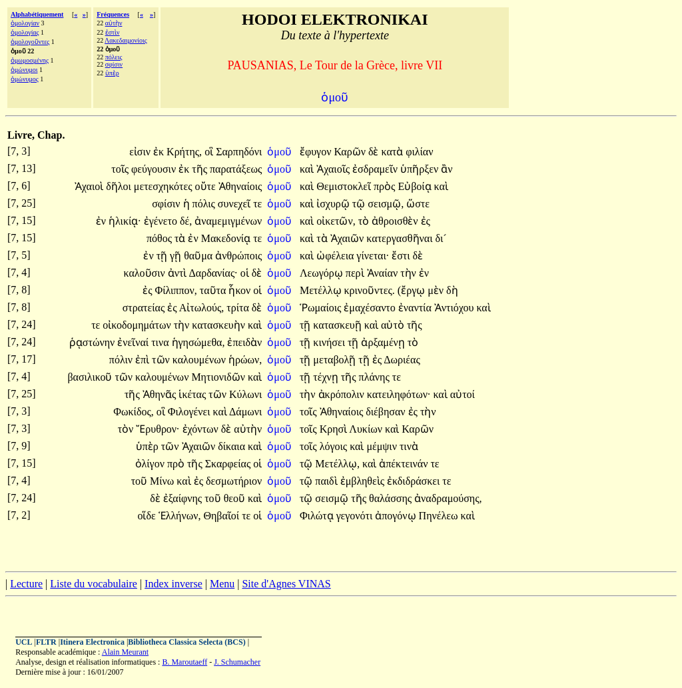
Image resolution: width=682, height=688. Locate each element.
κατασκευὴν (220, 325)
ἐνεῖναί (134, 342)
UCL (23, 642)
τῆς (201, 169)
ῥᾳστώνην (93, 342)
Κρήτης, (184, 151)
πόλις (205, 203)
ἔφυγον (317, 151)
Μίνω (163, 481)
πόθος (160, 238)
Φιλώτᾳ (318, 515)
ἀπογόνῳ (396, 515)
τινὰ (409, 446)
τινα (161, 342)
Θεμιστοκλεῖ (345, 186)
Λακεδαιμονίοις (126, 40)
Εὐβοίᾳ (416, 186)
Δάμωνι (245, 411)
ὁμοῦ (280, 151)
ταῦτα (214, 290)
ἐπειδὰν (244, 342)
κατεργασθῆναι (400, 238)
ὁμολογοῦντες (30, 41)
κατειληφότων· (399, 394)
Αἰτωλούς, (201, 307)
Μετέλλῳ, (337, 463)
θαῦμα (199, 255)
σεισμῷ (333, 498)
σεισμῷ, (386, 203)
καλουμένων (200, 359)
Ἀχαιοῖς (334, 169)
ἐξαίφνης (183, 498)
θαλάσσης (391, 498)
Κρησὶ (335, 429)
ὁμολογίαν (25, 23)
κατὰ (393, 151)
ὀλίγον (151, 463)
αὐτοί (462, 394)
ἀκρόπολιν (342, 394)
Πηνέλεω (440, 515)
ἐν (102, 221)
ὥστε (418, 203)
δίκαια (233, 446)
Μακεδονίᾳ (227, 238)
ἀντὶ (178, 273)
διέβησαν (387, 411)
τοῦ (140, 481)
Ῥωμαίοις (322, 307)
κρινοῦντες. (369, 290)
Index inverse (173, 583)
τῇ (163, 255)
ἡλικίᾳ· (125, 221)
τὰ (181, 238)
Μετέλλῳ (322, 290)
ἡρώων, (245, 359)
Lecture (26, 583)
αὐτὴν (114, 23)
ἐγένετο (162, 221)
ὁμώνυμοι (24, 69)
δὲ (375, 151)
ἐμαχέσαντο (371, 307)
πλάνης (375, 377)
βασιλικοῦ (91, 377)
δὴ (452, 290)
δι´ (440, 238)
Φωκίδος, (133, 411)
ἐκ (160, 151)
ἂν (446, 169)
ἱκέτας (193, 394)
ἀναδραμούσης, (448, 498)
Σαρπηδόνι (239, 151)
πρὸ (177, 463)
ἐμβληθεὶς (363, 481)
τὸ (365, 221)
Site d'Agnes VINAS (286, 583)
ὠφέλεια (336, 255)
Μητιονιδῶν (219, 377)
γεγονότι (356, 515)
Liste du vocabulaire (93, 583)
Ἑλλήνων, (180, 515)
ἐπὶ (143, 359)
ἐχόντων (201, 429)
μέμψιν (382, 446)
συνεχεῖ (235, 203)
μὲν (437, 290)
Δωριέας (402, 359)
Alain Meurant (125, 652)
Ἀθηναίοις (240, 186)
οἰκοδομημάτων (138, 325)
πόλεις (114, 57)
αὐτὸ (394, 325)
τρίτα (239, 307)
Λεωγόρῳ (323, 273)
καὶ (308, 169)
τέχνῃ (326, 377)
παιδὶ (327, 481)
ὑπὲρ (112, 73)
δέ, (186, 221)
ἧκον (240, 290)
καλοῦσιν (145, 273)
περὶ (356, 273)
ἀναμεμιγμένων (228, 221)
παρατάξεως (236, 169)
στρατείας (145, 307)
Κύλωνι (245, 394)
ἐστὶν (112, 32)
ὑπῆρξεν (420, 169)
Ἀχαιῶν (348, 238)
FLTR (46, 642)
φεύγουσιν (154, 169)
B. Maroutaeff (184, 662)
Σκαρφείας (229, 463)
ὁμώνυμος (25, 79)
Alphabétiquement (37, 14)
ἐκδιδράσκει (414, 481)
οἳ (210, 151)
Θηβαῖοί (222, 515)
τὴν (409, 273)
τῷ (360, 203)
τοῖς (121, 169)
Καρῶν (351, 151)
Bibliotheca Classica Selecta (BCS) (186, 642)
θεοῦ (236, 498)
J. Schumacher (237, 662)
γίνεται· (372, 255)
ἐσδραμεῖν (376, 169)
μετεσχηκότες (164, 186)
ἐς (425, 221)
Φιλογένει (190, 411)
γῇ (177, 255)
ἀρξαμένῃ (384, 342)
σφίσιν (114, 64)
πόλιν (122, 359)
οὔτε (206, 186)
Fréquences (113, 14)
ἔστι (402, 255)
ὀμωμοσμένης (30, 60)
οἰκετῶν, (335, 221)
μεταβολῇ (335, 359)
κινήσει (330, 342)
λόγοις (335, 446)
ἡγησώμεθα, (198, 342)
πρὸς (386, 186)
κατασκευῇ (338, 325)
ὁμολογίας (25, 32)
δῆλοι (120, 186)
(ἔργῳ (413, 290)
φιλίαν (419, 151)
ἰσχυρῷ (334, 203)
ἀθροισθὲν (396, 221)
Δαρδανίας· (213, 273)
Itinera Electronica (92, 642)
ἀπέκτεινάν (404, 463)
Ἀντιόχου (455, 307)
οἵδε (147, 515)
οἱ (246, 273)
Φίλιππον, (175, 290)
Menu (222, 583)
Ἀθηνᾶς (161, 394)
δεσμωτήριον (234, 481)
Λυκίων (367, 429)
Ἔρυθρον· (157, 429)
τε (257, 203)
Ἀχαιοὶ (90, 186)
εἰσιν (141, 151)
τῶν (162, 359)
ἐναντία (416, 307)
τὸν (127, 429)
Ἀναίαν (384, 273)
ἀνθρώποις (238, 255)
